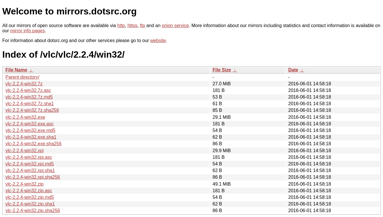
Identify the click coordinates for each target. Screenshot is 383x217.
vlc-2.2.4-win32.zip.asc (28, 190)
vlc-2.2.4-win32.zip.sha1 (30, 203)
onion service (175, 25)
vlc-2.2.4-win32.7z (24, 83)
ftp (142, 25)
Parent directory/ (22, 77)
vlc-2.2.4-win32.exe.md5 (30, 130)
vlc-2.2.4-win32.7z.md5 (29, 97)
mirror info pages (27, 30)
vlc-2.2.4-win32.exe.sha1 (30, 137)
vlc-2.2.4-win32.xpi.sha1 (30, 170)
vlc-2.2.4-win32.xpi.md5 (29, 163)
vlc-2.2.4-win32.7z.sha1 (29, 103)
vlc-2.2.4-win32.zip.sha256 (32, 210)
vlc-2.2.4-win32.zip (24, 184)
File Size (222, 69)
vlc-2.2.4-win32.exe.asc (29, 123)
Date (293, 69)
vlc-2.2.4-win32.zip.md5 (29, 197)
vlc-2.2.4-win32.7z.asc (28, 90)
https (132, 25)
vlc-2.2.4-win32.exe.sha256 (33, 143)
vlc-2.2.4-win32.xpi (24, 150)
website (158, 40)
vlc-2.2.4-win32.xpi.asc (28, 157)
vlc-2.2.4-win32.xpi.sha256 (32, 177)
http (121, 25)
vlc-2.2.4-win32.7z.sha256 (32, 110)
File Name (16, 69)
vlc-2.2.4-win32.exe (25, 117)
